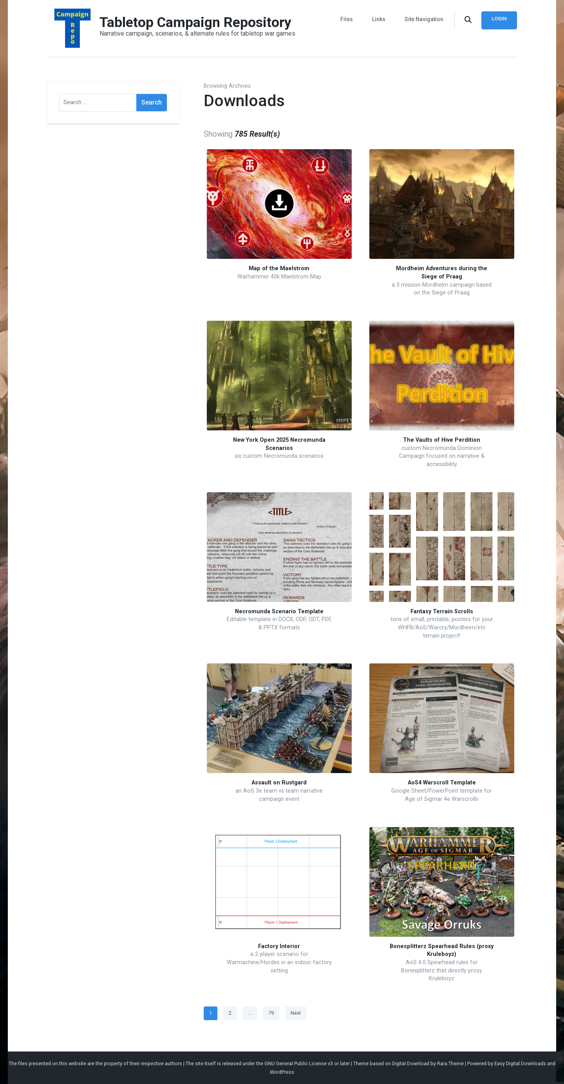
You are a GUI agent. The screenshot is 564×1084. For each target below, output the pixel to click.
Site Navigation (424, 19)
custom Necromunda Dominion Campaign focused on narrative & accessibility (441, 456)
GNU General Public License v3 (298, 1063)
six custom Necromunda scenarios (279, 456)
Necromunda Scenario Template (279, 611)
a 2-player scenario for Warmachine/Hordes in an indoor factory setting (279, 962)
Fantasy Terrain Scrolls (441, 611)
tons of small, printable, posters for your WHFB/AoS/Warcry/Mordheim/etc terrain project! (441, 627)
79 (273, 1011)
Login (498, 19)
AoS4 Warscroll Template (442, 782)
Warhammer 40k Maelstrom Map (279, 276)
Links (380, 19)
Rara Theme (450, 1063)
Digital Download (410, 1063)
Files (350, 19)
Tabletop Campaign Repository (195, 22)
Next (296, 1013)
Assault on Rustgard (279, 782)
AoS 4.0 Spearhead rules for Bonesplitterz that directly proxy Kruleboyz (441, 970)
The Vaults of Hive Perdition (441, 440)
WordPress (282, 1072)
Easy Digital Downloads (520, 1063)
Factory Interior (279, 946)
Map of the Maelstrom (279, 268)
